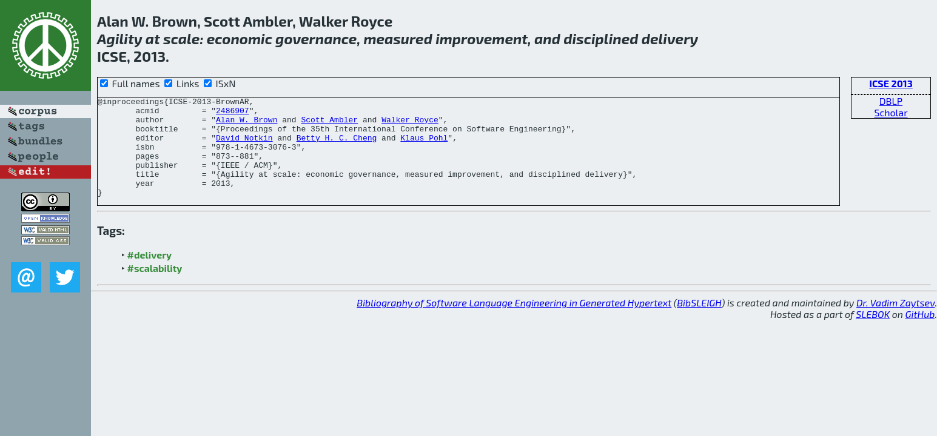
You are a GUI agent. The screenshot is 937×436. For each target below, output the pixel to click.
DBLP (890, 101)
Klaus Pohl (424, 146)
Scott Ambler (329, 124)
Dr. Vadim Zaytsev (895, 322)
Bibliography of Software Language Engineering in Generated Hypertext (514, 322)
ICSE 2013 (891, 83)
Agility (120, 38)
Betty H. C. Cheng (337, 146)
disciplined (600, 38)
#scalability (155, 288)
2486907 (232, 113)
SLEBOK (873, 334)
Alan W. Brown (246, 124)
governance (316, 38)
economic (239, 38)
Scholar (890, 112)
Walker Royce (409, 124)
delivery (670, 38)
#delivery (149, 274)
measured (397, 38)
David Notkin (244, 146)
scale (181, 38)
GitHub (920, 334)
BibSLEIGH (699, 322)
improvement (481, 38)
